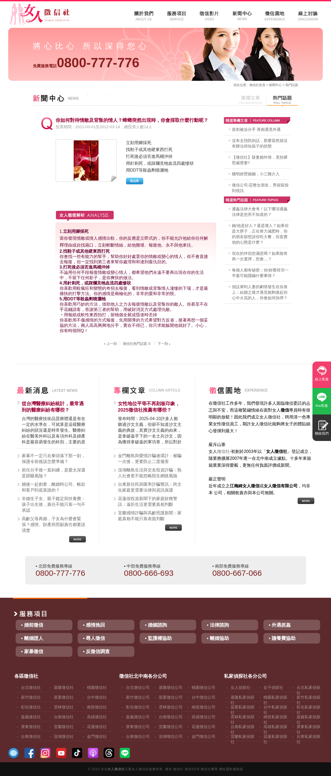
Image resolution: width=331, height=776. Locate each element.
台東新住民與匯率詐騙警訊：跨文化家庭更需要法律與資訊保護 (150, 487)
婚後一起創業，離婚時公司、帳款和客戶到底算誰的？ (53, 487)
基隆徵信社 (64, 687)
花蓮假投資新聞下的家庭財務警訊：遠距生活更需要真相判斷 (147, 501)
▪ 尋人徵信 (94, 638)
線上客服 (322, 379)
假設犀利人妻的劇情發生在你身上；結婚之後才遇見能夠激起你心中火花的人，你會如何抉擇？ (260, 292)
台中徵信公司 (203, 697)
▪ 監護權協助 (158, 638)
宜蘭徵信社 (64, 726)
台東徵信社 (31, 736)
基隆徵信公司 (171, 687)
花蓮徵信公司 (203, 726)
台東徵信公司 (138, 736)
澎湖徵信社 (64, 736)
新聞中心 (275, 85)
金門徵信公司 (203, 736)
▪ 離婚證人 (32, 638)
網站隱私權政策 (231, 769)
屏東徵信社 (31, 726)
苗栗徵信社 (64, 697)
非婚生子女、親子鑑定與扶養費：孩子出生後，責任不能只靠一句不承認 (53, 504)
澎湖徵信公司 (171, 736)
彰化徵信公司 (138, 707)
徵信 (168, 769)
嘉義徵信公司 (138, 717)
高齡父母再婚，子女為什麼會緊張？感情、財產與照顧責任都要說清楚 (53, 524)
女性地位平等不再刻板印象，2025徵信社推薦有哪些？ (149, 407)
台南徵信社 (64, 717)
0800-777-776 (86, 62)
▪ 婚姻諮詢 (156, 625)
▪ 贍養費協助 (282, 638)
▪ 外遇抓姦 (280, 625)
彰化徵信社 (31, 707)
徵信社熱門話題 (137, 344)
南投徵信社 (97, 707)
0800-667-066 (237, 573)
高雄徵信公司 (203, 717)
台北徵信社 (31, 687)
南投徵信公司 (203, 707)
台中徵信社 (97, 697)
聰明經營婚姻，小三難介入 (256, 174)
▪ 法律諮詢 (218, 625)
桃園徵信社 (97, 687)
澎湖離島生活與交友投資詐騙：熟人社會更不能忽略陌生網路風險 (150, 473)
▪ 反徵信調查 (96, 651)
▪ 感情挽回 (94, 625)
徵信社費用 (209, 769)
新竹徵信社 (31, 697)
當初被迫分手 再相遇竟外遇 (256, 129)
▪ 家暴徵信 (32, 651)
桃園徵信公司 (203, 687)
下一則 (164, 344)
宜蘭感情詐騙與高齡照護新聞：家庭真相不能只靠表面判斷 (150, 516)
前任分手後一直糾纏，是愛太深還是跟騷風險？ (53, 473)
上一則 (110, 344)
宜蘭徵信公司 (171, 726)
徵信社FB (192, 769)
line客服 (322, 406)
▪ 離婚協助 (218, 638)
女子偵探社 (273, 687)
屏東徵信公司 (138, 726)
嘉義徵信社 (31, 717)
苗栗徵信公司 (171, 697)
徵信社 (254, 85)
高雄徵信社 (97, 717)
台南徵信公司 (171, 717)
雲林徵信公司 (171, 707)
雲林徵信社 (64, 707)
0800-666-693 (149, 573)
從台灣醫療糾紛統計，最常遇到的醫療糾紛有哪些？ (53, 407)
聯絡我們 (322, 433)
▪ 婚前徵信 (32, 625)
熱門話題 (291, 85)
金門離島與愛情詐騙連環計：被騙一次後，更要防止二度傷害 (150, 458)
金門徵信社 (97, 736)
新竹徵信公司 (138, 697)
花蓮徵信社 (97, 726)
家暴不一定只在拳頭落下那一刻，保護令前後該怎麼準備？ (53, 458)
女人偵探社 (240, 687)
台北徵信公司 (138, 687)
